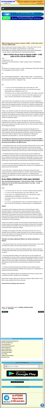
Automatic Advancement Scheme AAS (9, 341)
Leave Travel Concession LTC (7, 346)
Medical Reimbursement (6, 350)
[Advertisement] (23, 30)
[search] (23, 366)
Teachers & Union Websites (7, 355)
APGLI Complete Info (6, 347)
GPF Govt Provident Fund (7, 342)
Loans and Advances (6, 344)
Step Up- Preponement (6, 349)
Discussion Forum (5, 357)
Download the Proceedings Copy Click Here (13, 283)
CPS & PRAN (4, 353)
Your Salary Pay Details (6, 352)
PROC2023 (11, 308)
